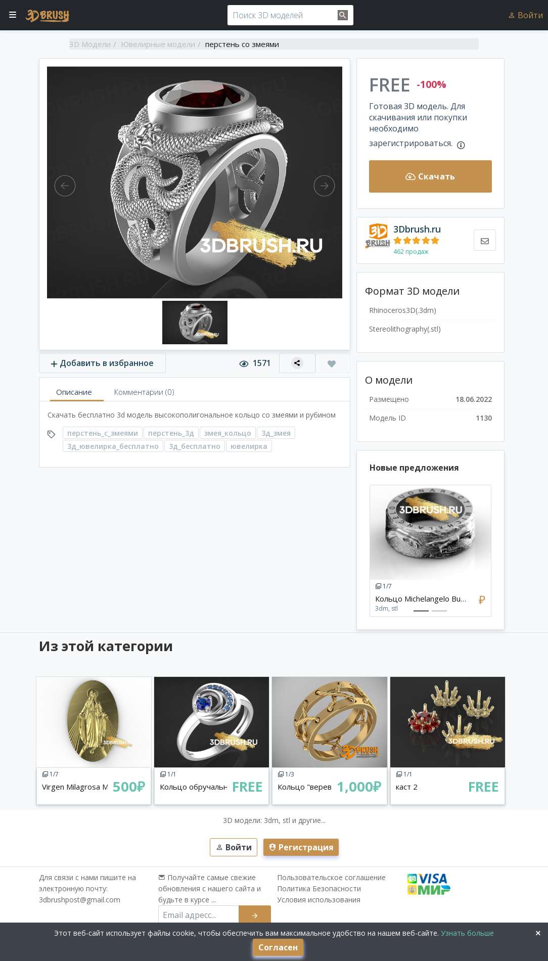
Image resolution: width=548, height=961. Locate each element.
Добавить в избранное (102, 363)
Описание (74, 392)
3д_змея (276, 433)
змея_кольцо (227, 433)
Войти (525, 15)
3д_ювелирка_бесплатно (113, 446)
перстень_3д (171, 433)
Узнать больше (466, 933)
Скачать (430, 176)
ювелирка (249, 446)
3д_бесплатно (194, 446)
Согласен (278, 947)
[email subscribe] (199, 915)
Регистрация (301, 847)
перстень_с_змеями (102, 433)
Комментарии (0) (144, 392)
